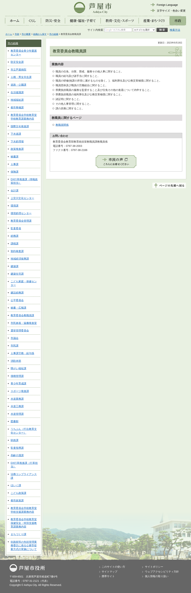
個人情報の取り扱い (156, 576)
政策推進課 (17, 148)
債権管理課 (17, 375)
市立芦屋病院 (18, 69)
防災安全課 (17, 61)
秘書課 (14, 156)
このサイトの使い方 (113, 566)
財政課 (14, 440)
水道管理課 (17, 413)
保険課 (14, 171)
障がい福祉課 (18, 368)
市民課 (14, 345)
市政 (17, 34)
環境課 (14, 205)
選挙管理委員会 (20, 330)
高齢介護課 (17, 455)
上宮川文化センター (22, 198)
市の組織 (53, 34)
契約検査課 (17, 251)
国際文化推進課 (20, 126)
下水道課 (16, 133)
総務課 (14, 235)
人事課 (14, 164)
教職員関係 (62, 124)
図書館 (14, 421)
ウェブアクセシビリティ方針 (162, 571)
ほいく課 (16, 485)
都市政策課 (17, 500)
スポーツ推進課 (20, 391)
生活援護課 (17, 92)
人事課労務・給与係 (22, 353)
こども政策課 (18, 492)
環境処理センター (21, 213)
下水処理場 (17, 141)
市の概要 (26, 34)
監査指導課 (17, 447)
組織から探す (40, 34)
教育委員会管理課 (21, 220)
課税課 (14, 243)
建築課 (14, 266)
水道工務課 (17, 406)
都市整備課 (17, 107)
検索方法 (175, 29)
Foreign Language (167, 4)
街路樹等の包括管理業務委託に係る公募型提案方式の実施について (24, 545)
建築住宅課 (17, 273)
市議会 (14, 338)
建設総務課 (17, 292)
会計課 (14, 190)
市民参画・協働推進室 (24, 323)
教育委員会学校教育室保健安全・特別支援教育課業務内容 (24, 523)
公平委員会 (17, 300)
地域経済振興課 (20, 258)
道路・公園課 (18, 84)
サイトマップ (109, 571)
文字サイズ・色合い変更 (171, 10)
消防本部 (16, 360)
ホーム (8, 34)
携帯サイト (108, 576)
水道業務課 (17, 398)
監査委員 (16, 228)
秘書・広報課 (18, 307)
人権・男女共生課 (21, 77)
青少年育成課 (18, 383)
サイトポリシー (154, 566)
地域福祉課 (17, 99)
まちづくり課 (18, 534)
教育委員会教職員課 (22, 315)
